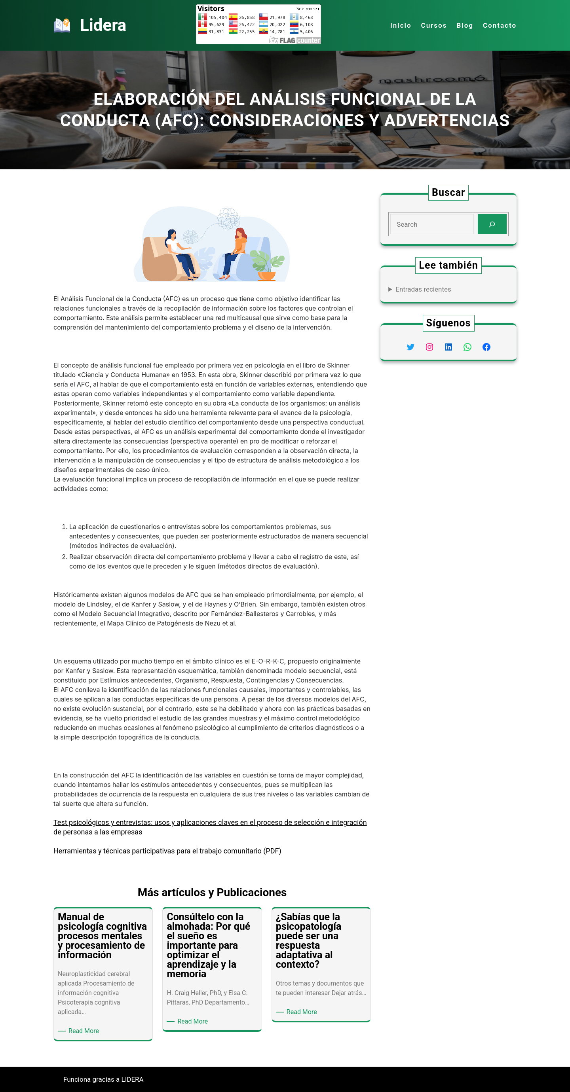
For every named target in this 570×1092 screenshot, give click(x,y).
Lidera (103, 25)
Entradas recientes (423, 289)
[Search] (492, 224)
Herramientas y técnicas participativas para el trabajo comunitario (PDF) (167, 851)
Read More (85, 1031)
